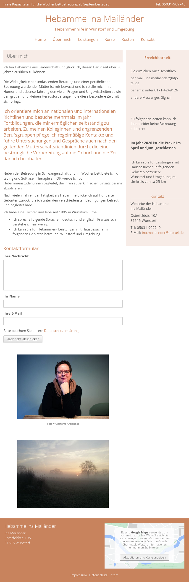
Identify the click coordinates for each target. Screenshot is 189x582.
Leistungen (88, 39)
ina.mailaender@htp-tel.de (163, 232)
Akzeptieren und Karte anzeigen (144, 557)
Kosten (128, 39)
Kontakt (148, 39)
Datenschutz (98, 575)
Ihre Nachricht (16, 256)
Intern (114, 575)
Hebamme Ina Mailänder (94, 18)
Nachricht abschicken (22, 339)
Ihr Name (11, 296)
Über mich (62, 39)
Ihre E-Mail (12, 313)
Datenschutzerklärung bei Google (144, 550)
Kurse (110, 39)
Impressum (79, 575)
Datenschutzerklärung (61, 330)
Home (40, 39)
